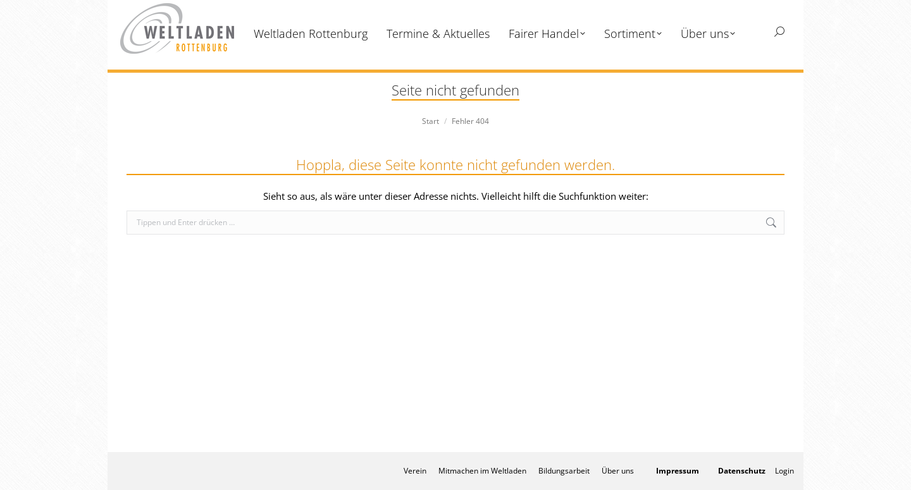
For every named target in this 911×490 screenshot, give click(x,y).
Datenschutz (741, 470)
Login (784, 470)
